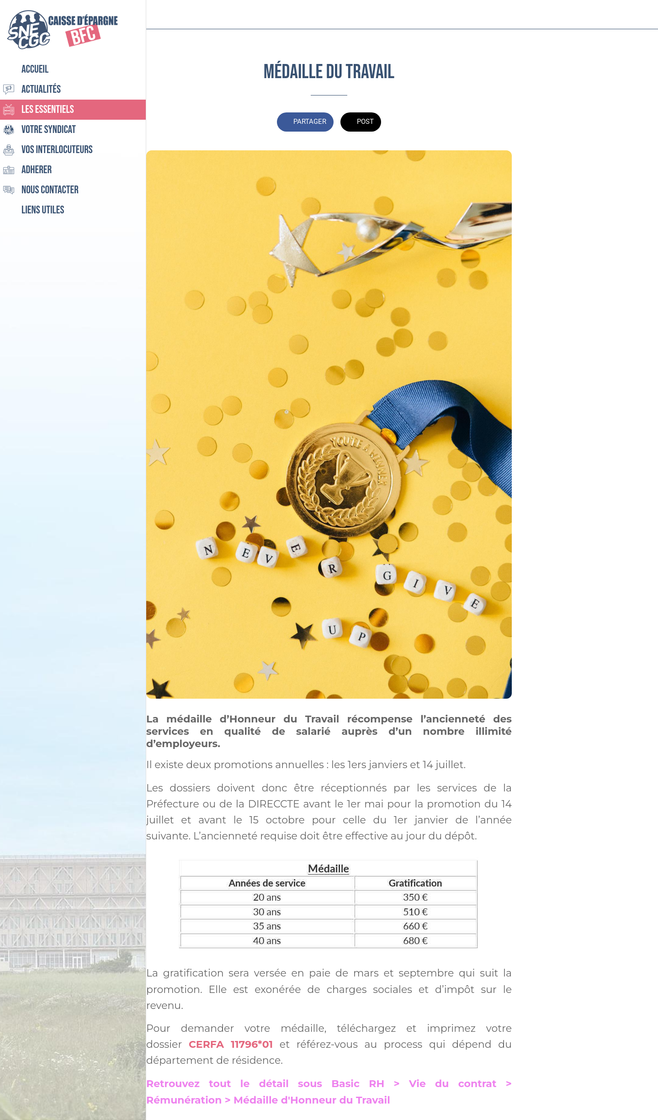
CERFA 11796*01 (231, 1044)
